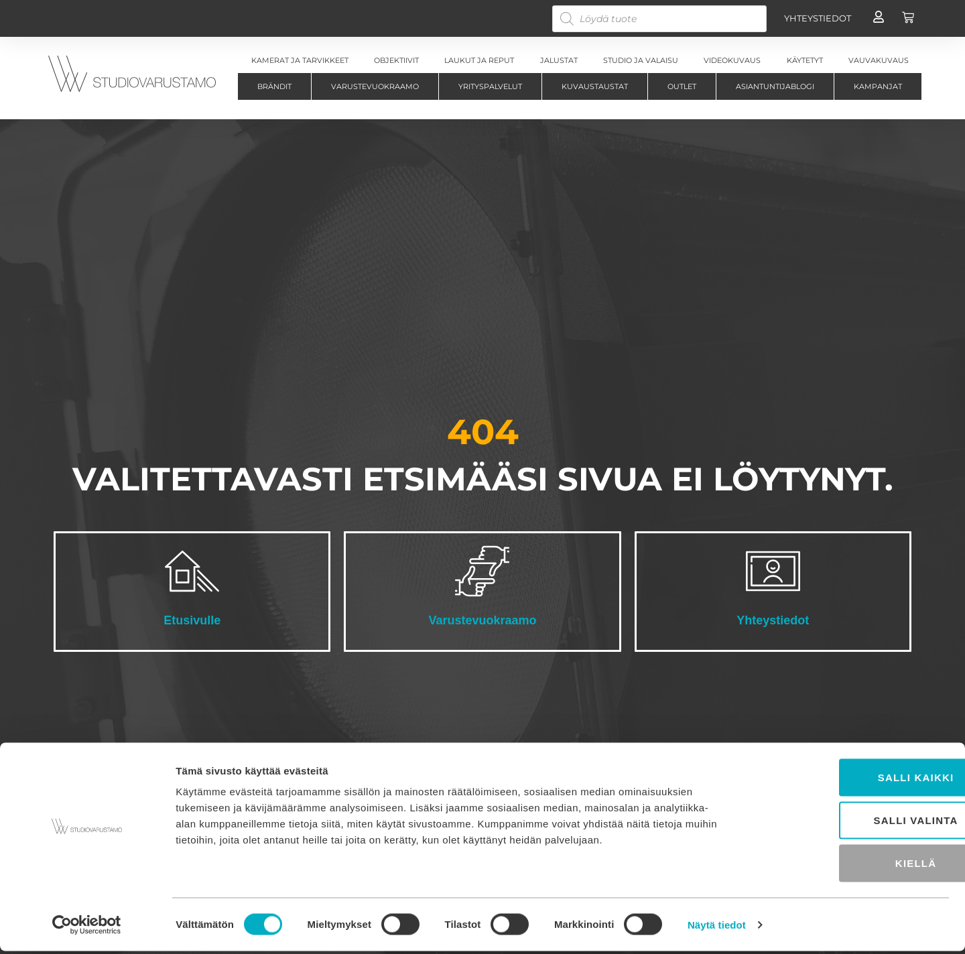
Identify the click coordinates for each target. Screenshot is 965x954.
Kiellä (852, 866)
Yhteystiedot (772, 620)
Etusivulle (192, 620)
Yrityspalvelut (490, 86)
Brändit (274, 86)
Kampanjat (878, 86)
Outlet (681, 86)
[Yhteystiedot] (773, 571)
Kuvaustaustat (595, 86)
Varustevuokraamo (375, 86)
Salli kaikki (853, 780)
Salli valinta (853, 823)
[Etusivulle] (192, 571)
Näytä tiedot (717, 927)
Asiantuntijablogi (775, 86)
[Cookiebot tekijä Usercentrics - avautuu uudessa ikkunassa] (86, 928)
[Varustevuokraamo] (482, 571)
